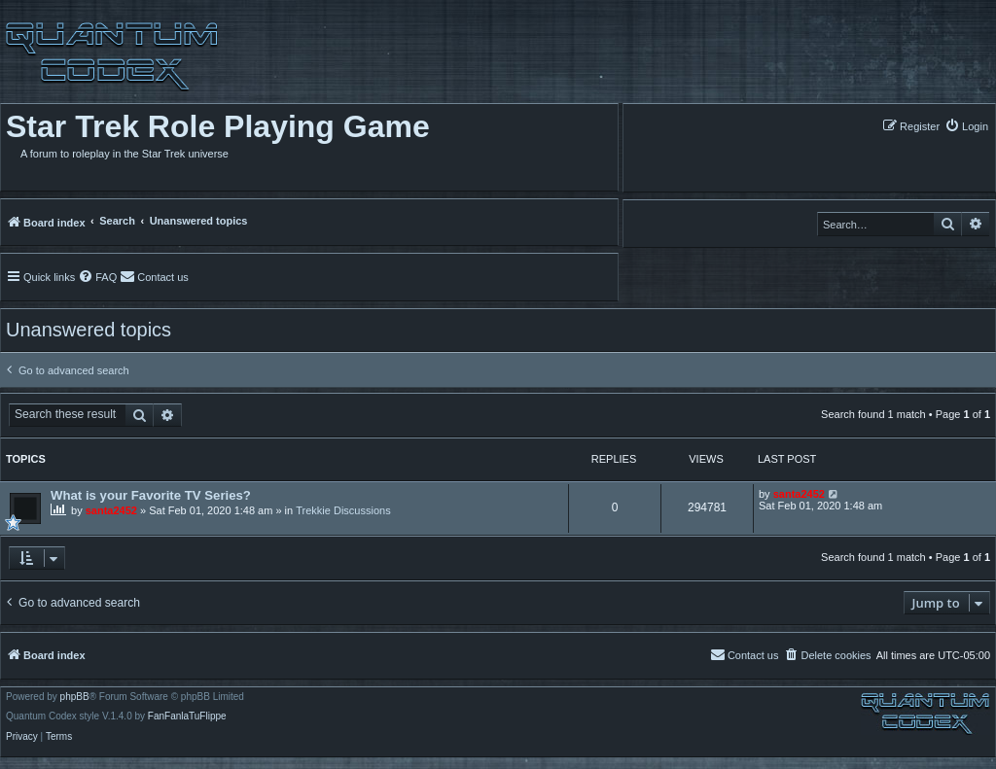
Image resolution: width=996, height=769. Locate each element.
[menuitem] (966, 126)
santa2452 (111, 510)
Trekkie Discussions (343, 510)
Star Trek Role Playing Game (218, 126)
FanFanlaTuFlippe (187, 716)
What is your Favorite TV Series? (151, 495)
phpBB (74, 697)
